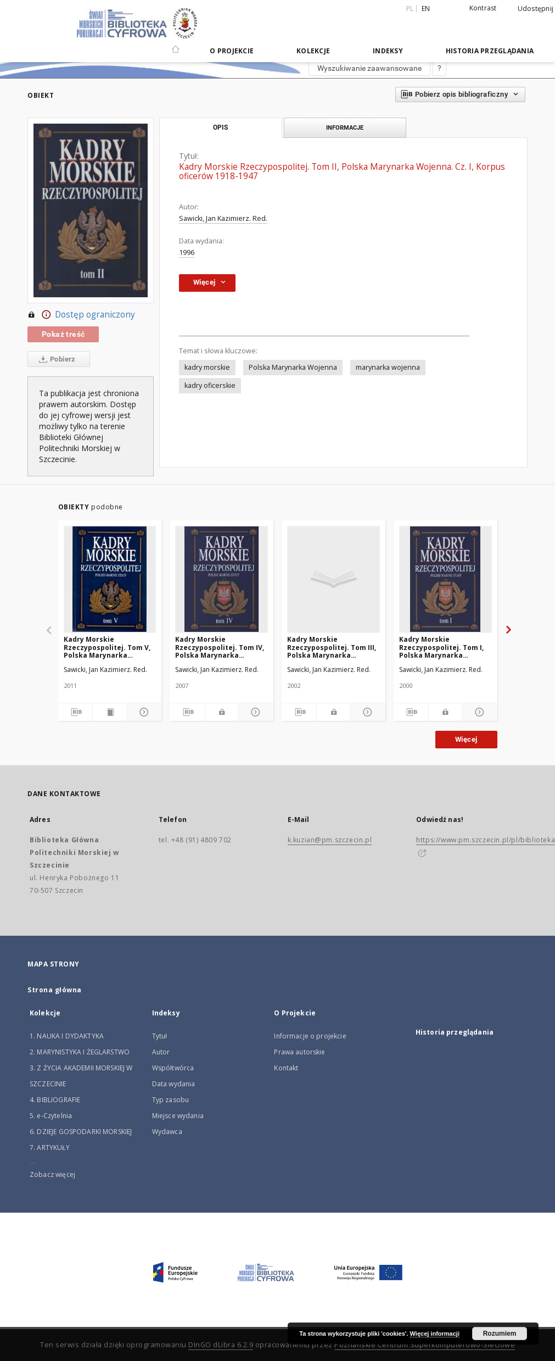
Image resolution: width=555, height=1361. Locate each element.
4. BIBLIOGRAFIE (55, 1099)
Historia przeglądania (490, 50)
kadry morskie (207, 367)
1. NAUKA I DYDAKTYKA (67, 1036)
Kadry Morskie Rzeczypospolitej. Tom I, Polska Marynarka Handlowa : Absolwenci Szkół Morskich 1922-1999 (443, 647)
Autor (161, 1052)
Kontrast (483, 8)
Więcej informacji (434, 1333)
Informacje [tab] (344, 127)
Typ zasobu (170, 1099)
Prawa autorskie (299, 1052)
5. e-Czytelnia (51, 1115)
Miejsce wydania (178, 1115)
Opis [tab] (220, 127)
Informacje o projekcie (310, 1036)
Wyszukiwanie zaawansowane (369, 68)
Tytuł (159, 1036)
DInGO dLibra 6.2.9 (220, 1344)
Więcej (466, 739)
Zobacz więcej (52, 1174)
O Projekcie (232, 50)
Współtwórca (173, 1068)
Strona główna (54, 990)
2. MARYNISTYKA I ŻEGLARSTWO (80, 1052)
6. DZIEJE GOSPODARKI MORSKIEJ (81, 1131)
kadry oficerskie (210, 385)
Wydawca (167, 1131)
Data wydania (173, 1083)
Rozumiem (500, 1333)
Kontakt (286, 1068)
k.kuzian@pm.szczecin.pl (330, 840)
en (426, 8)
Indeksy (388, 50)
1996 (186, 252)
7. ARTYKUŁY (50, 1147)
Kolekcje (313, 50)
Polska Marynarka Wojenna (293, 367)
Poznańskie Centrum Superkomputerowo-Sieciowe (424, 1344)
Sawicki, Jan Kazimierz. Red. (223, 218)
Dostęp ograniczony (81, 315)
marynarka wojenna (388, 367)
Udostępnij (536, 8)
